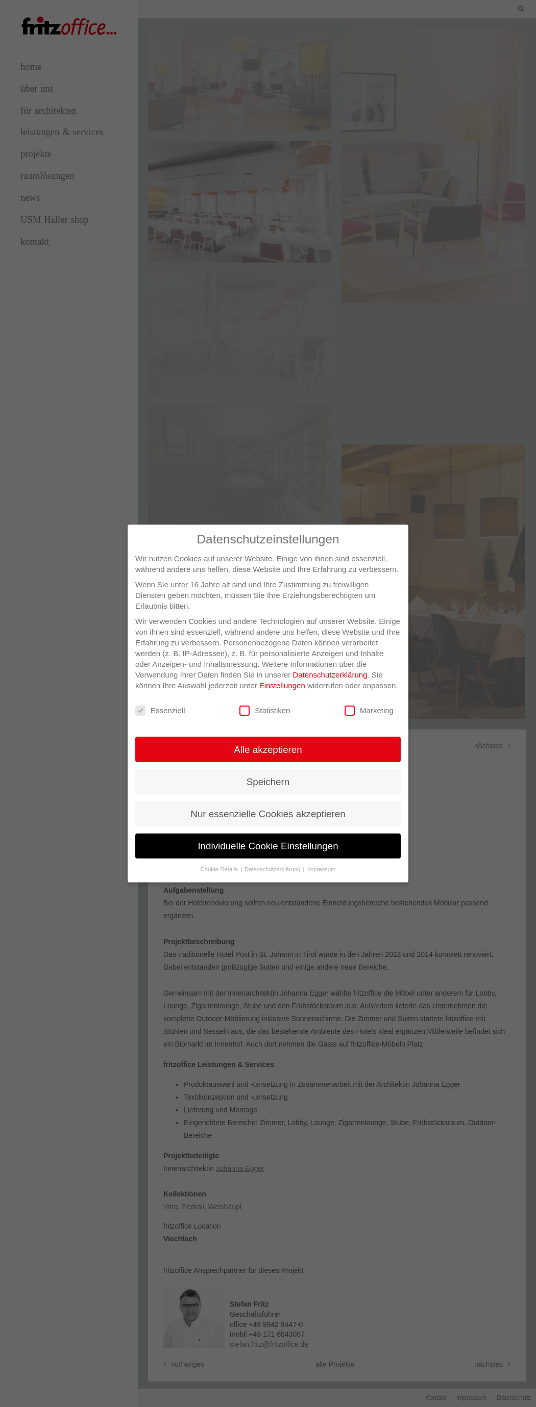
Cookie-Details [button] (220, 862)
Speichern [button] (268, 774)
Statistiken (264, 703)
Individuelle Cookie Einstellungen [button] (268, 838)
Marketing (369, 703)
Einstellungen (282, 678)
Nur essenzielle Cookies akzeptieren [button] (267, 806)
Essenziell (160, 703)
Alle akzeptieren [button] (268, 742)
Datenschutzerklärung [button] (273, 862)
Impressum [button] (321, 862)
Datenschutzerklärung (330, 667)
